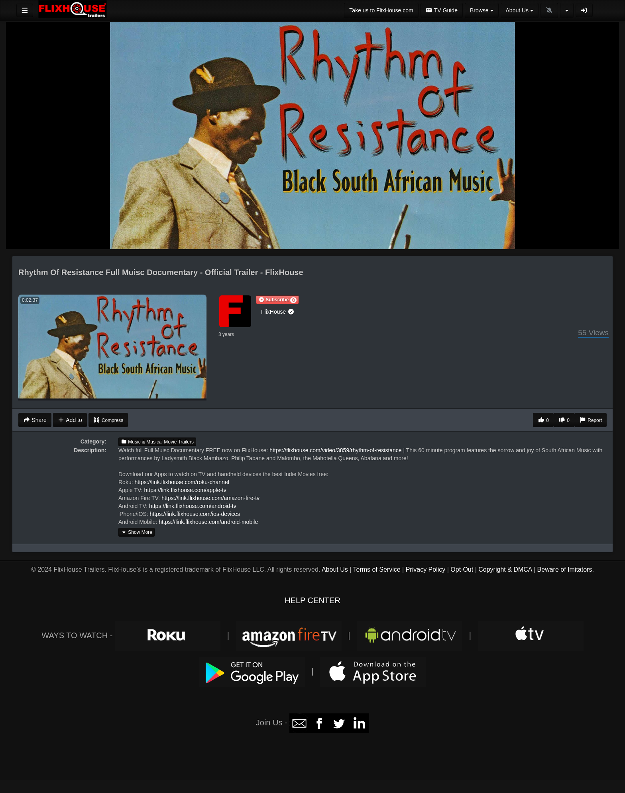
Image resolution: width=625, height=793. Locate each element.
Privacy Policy (426, 569)
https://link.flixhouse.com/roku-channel (181, 482)
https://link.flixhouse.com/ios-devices (195, 514)
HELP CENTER (312, 600)
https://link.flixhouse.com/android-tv (192, 506)
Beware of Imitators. (565, 569)
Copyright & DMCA (505, 569)
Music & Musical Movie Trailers (157, 442)
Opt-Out (461, 569)
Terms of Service (376, 569)
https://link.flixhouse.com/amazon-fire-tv (210, 498)
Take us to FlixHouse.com (381, 10)
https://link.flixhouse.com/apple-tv (185, 490)
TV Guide (442, 10)
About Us (335, 569)
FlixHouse (278, 312)
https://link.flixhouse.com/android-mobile (208, 522)
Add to (70, 420)
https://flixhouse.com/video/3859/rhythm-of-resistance (335, 450)
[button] (277, 299)
